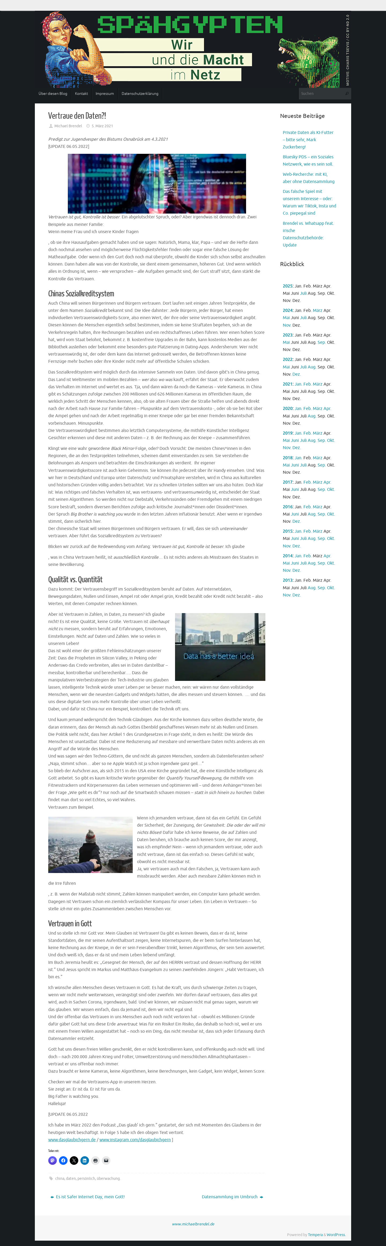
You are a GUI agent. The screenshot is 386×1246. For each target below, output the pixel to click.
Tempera (315, 1234)
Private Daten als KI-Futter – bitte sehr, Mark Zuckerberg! (308, 140)
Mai (286, 317)
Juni (295, 440)
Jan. (298, 384)
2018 (287, 458)
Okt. (331, 440)
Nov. (287, 325)
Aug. (312, 367)
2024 (287, 310)
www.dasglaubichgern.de (72, 1140)
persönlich (86, 1178)
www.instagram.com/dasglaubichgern (135, 1140)
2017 (287, 482)
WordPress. (336, 1234)
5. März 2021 (102, 126)
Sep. (322, 342)
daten (71, 1178)
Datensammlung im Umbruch (232, 1197)
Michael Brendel (68, 126)
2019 (287, 433)
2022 (287, 359)
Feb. (307, 384)
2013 (287, 580)
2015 (287, 531)
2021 (287, 384)
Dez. (296, 374)
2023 (287, 335)
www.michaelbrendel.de (193, 1224)
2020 (287, 408)
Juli (303, 293)
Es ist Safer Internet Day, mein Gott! (87, 1197)
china (59, 1178)
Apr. (327, 408)
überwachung (108, 1178)
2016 (287, 507)
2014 (287, 556)
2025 (287, 286)
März (317, 310)
